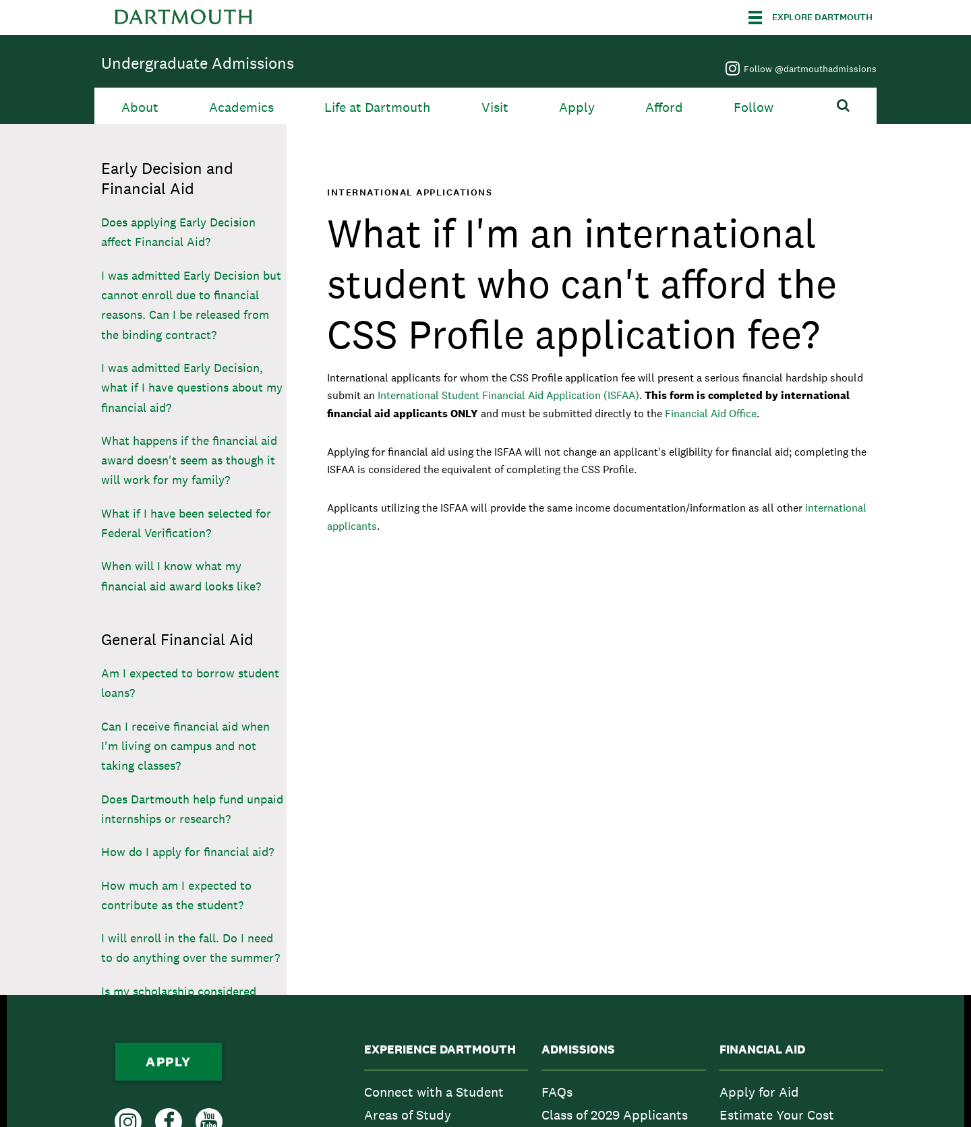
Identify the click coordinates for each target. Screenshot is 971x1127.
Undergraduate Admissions (197, 63)
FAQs (556, 1092)
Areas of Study (407, 1115)
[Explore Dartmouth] (810, 17)
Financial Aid (762, 1049)
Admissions (578, 1049)
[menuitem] (446, 1092)
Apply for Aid (759, 1092)
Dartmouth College (183, 17)
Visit (494, 107)
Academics (241, 107)
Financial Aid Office (711, 413)
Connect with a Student (434, 1092)
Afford (664, 107)
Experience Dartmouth (440, 1049)
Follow (753, 107)
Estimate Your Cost (776, 1115)
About (139, 107)
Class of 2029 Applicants (614, 1115)
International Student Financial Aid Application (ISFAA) (508, 395)
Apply (577, 107)
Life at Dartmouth (377, 107)
